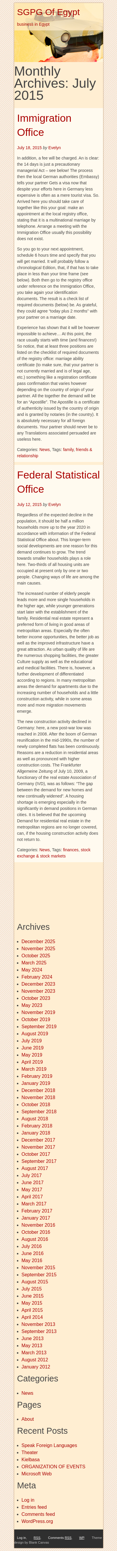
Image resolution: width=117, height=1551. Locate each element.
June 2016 (33, 1253)
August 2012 (35, 1359)
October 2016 (36, 1232)
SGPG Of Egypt (48, 12)
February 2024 (37, 976)
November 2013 (38, 1324)
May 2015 (32, 1303)
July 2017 (32, 1175)
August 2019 (35, 1033)
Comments (59, 1537)
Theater (30, 1452)
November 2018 (38, 1097)
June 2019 (33, 1047)
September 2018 (39, 1111)
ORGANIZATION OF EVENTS (54, 1466)
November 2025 (38, 948)
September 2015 (39, 1274)
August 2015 (35, 1281)
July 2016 (32, 1246)
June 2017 (33, 1182)
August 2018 (35, 1118)
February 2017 (37, 1210)
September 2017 (39, 1161)
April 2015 (32, 1310)
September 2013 (39, 1331)
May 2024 (32, 969)
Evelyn (54, 147)
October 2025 (36, 955)
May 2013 (32, 1345)
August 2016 (35, 1239)
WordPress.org (37, 1521)
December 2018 (38, 1090)
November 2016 (38, 1225)
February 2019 (37, 1076)
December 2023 (38, 984)
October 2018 (36, 1104)
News (44, 449)
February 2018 (37, 1125)
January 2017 (36, 1217)
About (28, 1419)
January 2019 (36, 1083)
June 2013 (33, 1338)
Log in (28, 1500)
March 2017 (34, 1203)
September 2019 (39, 1026)
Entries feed (34, 1507)
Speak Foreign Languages (49, 1445)
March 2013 (34, 1352)
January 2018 (36, 1132)
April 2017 (32, 1196)
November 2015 (38, 1267)
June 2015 (33, 1295)
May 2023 (32, 1005)
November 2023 (38, 991)
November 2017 (38, 1147)
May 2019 (32, 1054)
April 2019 (32, 1062)
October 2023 (36, 998)
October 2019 (36, 1019)
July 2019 (32, 1040)
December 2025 (38, 941)
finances (70, 849)
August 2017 (35, 1168)
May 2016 (32, 1260)
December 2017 (38, 1140)
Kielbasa (31, 1459)
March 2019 (34, 1069)
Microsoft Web (37, 1473)
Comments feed (38, 1514)
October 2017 (36, 1154)
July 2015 (32, 1288)
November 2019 (38, 1012)
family (68, 449)
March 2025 (34, 962)
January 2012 (36, 1366)
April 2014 (32, 1317)
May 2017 (32, 1189)
